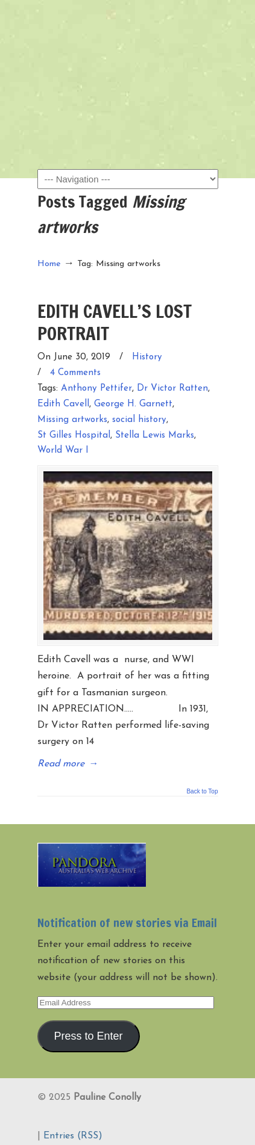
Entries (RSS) (72, 1136)
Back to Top (202, 792)
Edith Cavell (63, 404)
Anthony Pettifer (96, 388)
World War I (63, 450)
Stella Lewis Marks (154, 435)
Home (49, 263)
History (147, 357)
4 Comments (75, 372)
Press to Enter (88, 1036)
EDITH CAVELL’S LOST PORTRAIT (114, 322)
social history (139, 419)
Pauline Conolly (127, 31)
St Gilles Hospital (73, 435)
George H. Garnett (133, 404)
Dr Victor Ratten (172, 388)
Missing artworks (72, 419)
